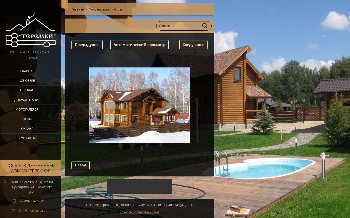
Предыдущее (87, 44)
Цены (27, 119)
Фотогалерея (27, 109)
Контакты (27, 138)
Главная (27, 71)
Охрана (27, 128)
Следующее (193, 44)
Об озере (27, 80)
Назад (80, 165)
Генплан (27, 90)
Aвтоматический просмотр (139, 44)
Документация (27, 100)
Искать (205, 26)
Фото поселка (99, 9)
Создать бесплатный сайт (139, 212)
